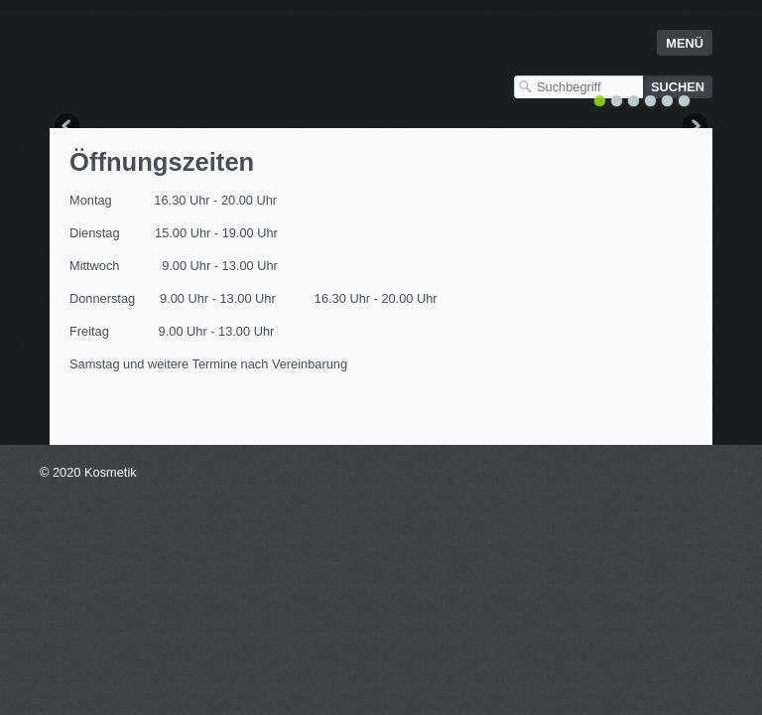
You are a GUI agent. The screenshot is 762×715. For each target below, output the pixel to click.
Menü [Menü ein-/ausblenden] (684, 43)
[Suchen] (677, 86)
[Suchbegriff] (578, 86)
